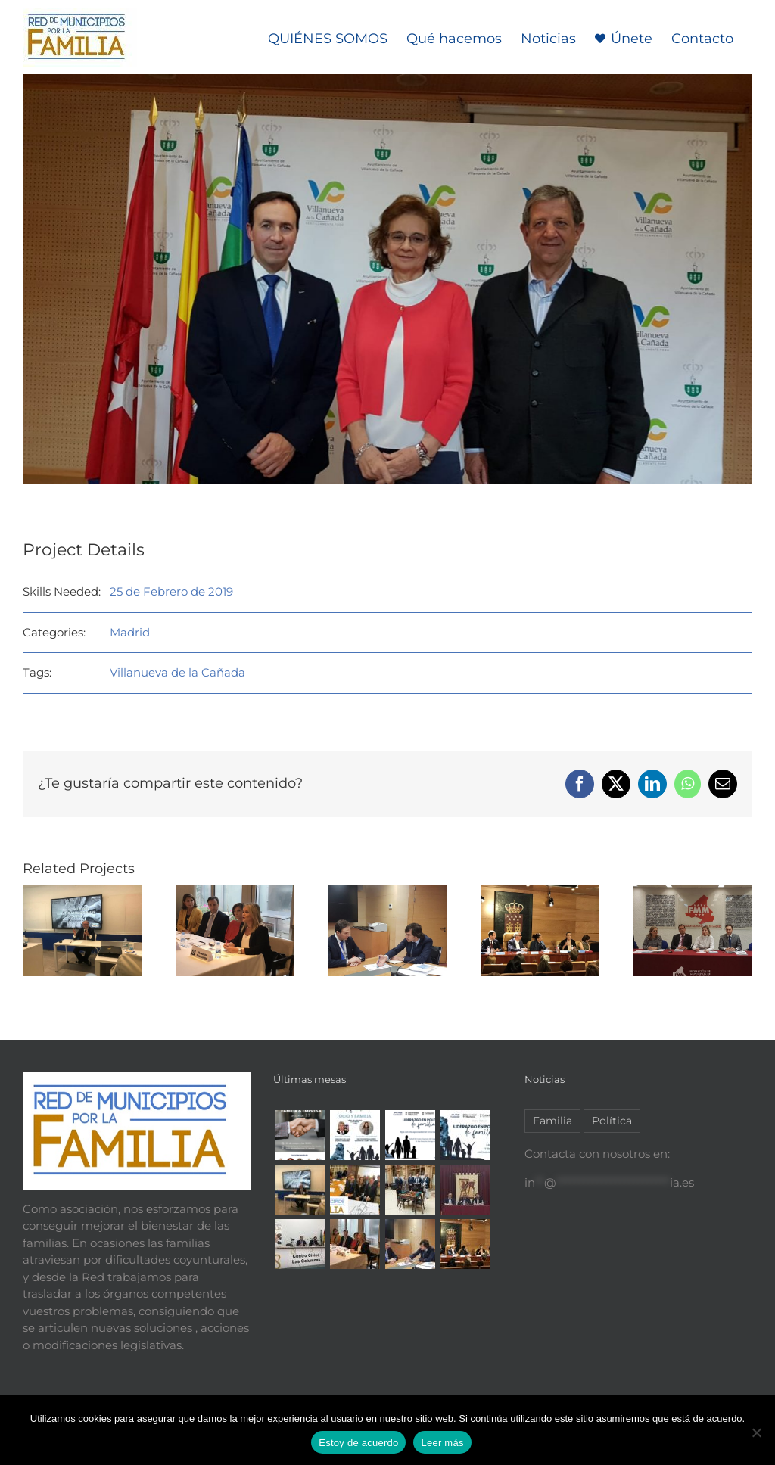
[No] (756, 1432)
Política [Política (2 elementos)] (612, 1121)
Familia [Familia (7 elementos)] (552, 1121)
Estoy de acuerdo (358, 1442)
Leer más (442, 1442)
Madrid (130, 632)
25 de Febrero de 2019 (171, 591)
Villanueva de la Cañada (177, 672)
